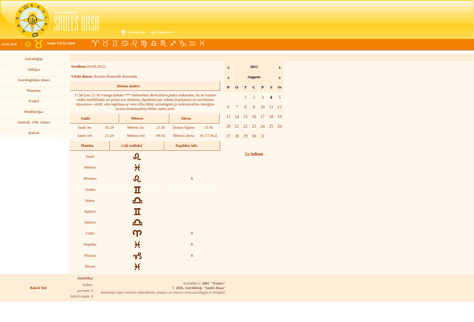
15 (245, 116)
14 (237, 116)
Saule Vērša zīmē (61, 43)
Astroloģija (33, 59)
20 (228, 126)
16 (254, 116)
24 (263, 126)
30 (254, 136)
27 (228, 136)
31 (263, 136)
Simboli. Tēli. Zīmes (33, 122)
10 (263, 107)
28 (237, 136)
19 (280, 116)
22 (245, 126)
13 (228, 116)
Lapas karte (165, 32)
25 (271, 126)
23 (254, 126)
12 (280, 107)
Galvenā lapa (136, 32)
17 (263, 116)
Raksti (33, 133)
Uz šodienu (254, 154)
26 (280, 126)
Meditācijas (34, 112)
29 (245, 136)
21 (237, 126)
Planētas (34, 91)
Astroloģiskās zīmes (34, 80)
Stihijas (34, 69)
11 (271, 107)
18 (271, 116)
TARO (33, 101)
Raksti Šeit (38, 288)
